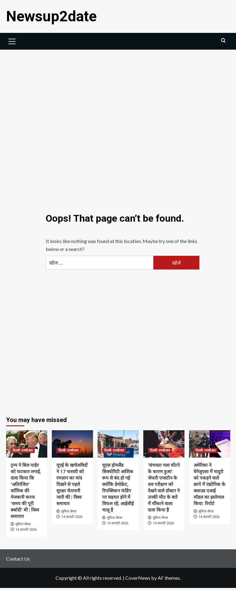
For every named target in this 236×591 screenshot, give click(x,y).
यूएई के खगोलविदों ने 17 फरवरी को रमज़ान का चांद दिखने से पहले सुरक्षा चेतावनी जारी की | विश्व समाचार (72, 484)
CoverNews (137, 578)
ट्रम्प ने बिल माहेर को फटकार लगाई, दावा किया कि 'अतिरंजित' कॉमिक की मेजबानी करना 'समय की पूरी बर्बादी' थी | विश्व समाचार (26, 491)
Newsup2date (51, 16)
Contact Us (18, 558)
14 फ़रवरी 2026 (26, 530)
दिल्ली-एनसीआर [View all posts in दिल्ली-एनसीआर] (23, 450)
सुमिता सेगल (23, 524)
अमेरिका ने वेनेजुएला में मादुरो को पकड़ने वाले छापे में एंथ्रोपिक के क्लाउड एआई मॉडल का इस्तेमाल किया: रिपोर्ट (209, 484)
